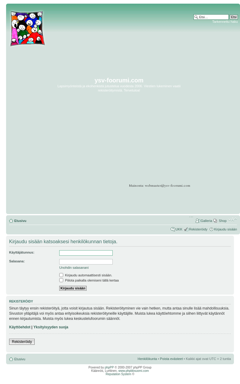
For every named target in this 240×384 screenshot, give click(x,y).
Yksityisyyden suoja (50, 327)
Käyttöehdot (19, 327)
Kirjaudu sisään (225, 229)
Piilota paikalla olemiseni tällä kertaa (89, 280)
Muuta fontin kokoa (232, 219)
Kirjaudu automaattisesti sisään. (85, 275)
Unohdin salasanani (74, 267)
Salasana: (17, 261)
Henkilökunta (147, 359)
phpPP (109, 367)
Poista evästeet (171, 359)
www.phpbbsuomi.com (133, 370)
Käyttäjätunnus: (21, 252)
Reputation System (119, 374)
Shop (223, 221)
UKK (179, 229)
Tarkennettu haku (225, 21)
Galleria (206, 221)
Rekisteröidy (198, 229)
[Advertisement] (214, 114)
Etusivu (20, 221)
